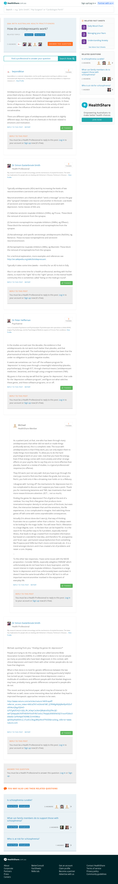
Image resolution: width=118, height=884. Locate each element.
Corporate (8, 868)
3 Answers (48, 807)
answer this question (60, 44)
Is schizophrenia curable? (19, 800)
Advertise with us (66, 874)
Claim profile (64, 868)
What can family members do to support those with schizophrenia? (32, 819)
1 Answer (60, 845)
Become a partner (67, 871)
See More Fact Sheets (97, 47)
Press (6, 874)
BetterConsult (37, 865)
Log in (62, 140)
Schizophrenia (24, 806)
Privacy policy (93, 871)
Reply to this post (15, 127)
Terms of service (94, 868)
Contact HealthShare (96, 865)
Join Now (97, 120)
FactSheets (36, 868)
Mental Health (40, 35)
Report (28, 127)
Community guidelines (96, 874)
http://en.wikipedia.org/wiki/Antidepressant (26, 259)
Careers (7, 877)
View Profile (20, 81)
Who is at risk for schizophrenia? (23, 838)
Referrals (35, 871)
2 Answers (54, 827)
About (6, 865)
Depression (29, 35)
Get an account (66, 865)
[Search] (59, 9)
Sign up (27, 143)
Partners (8, 871)
